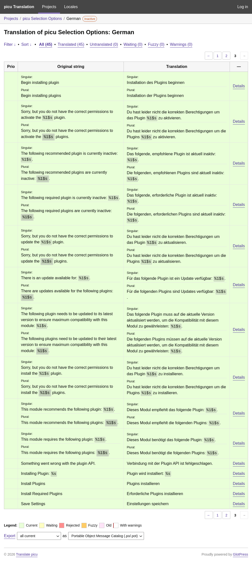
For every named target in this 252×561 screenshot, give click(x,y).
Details (239, 86)
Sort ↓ (26, 44)
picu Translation (19, 7)
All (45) (45, 44)
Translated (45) (71, 44)
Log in (242, 7)
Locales (71, 7)
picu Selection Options (42, 18)
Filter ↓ (10, 44)
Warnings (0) (181, 44)
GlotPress (240, 554)
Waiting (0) (133, 44)
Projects (49, 7)
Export (9, 536)
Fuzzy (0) (156, 44)
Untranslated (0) (104, 44)
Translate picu (26, 554)
